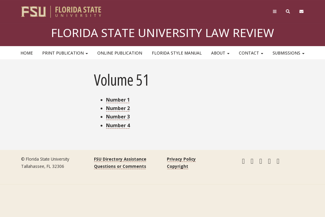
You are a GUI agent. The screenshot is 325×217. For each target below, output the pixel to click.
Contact (251, 53)
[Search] (288, 11)
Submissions (289, 53)
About (220, 53)
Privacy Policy (181, 159)
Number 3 (118, 116)
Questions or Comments (120, 166)
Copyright (177, 166)
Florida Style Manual (177, 53)
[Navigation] (274, 11)
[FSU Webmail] (301, 11)
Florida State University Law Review (162, 32)
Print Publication (65, 53)
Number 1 (118, 99)
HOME (26, 53)
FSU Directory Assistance (120, 159)
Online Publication (119, 53)
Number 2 (118, 108)
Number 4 (118, 125)
